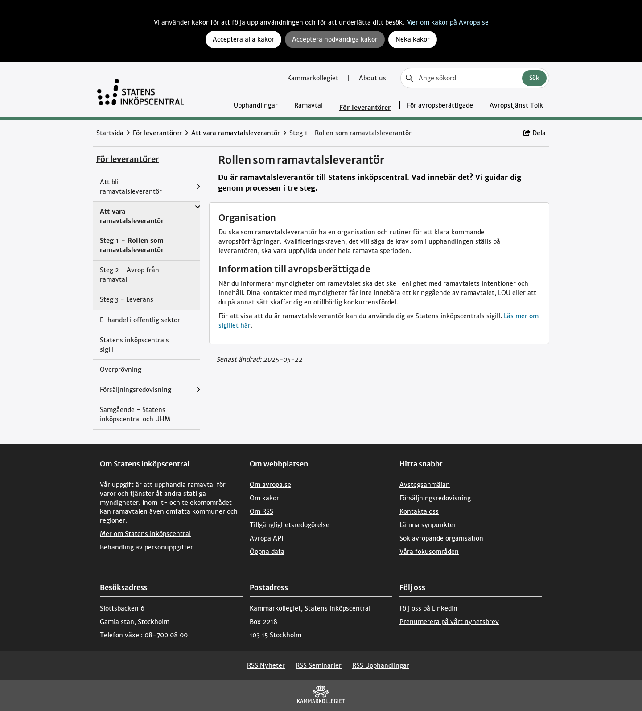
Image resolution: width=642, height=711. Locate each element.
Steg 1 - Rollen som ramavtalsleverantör (132, 245)
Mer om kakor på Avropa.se (447, 22)
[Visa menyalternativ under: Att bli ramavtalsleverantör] (198, 186)
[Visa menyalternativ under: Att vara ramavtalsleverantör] (197, 207)
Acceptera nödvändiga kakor (335, 39)
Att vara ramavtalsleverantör (235, 133)
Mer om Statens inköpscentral (145, 534)
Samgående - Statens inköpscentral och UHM (135, 414)
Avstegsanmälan (424, 485)
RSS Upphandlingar (380, 665)
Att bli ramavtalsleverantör (131, 186)
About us (372, 78)
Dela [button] (534, 133)
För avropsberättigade (440, 105)
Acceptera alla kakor (243, 39)
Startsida (109, 133)
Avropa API (266, 538)
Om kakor (264, 498)
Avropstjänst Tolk (516, 105)
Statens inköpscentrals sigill (134, 344)
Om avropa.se (270, 485)
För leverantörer (365, 108)
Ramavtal (308, 105)
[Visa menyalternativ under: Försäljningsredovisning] (198, 390)
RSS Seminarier (319, 665)
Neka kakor (412, 39)
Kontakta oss (419, 511)
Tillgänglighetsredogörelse (289, 525)
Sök (534, 78)
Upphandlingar (256, 105)
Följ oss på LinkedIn (428, 608)
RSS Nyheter (266, 665)
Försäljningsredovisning (135, 390)
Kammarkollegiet (313, 78)
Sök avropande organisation (441, 538)
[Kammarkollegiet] (321, 695)
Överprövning (120, 370)
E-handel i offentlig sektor (140, 320)
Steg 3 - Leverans (126, 299)
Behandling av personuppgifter (146, 547)
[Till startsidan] (141, 90)
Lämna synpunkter (427, 525)
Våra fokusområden (429, 552)
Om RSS (261, 511)
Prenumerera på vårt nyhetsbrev (449, 622)
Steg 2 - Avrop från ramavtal (129, 274)
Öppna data (267, 552)
